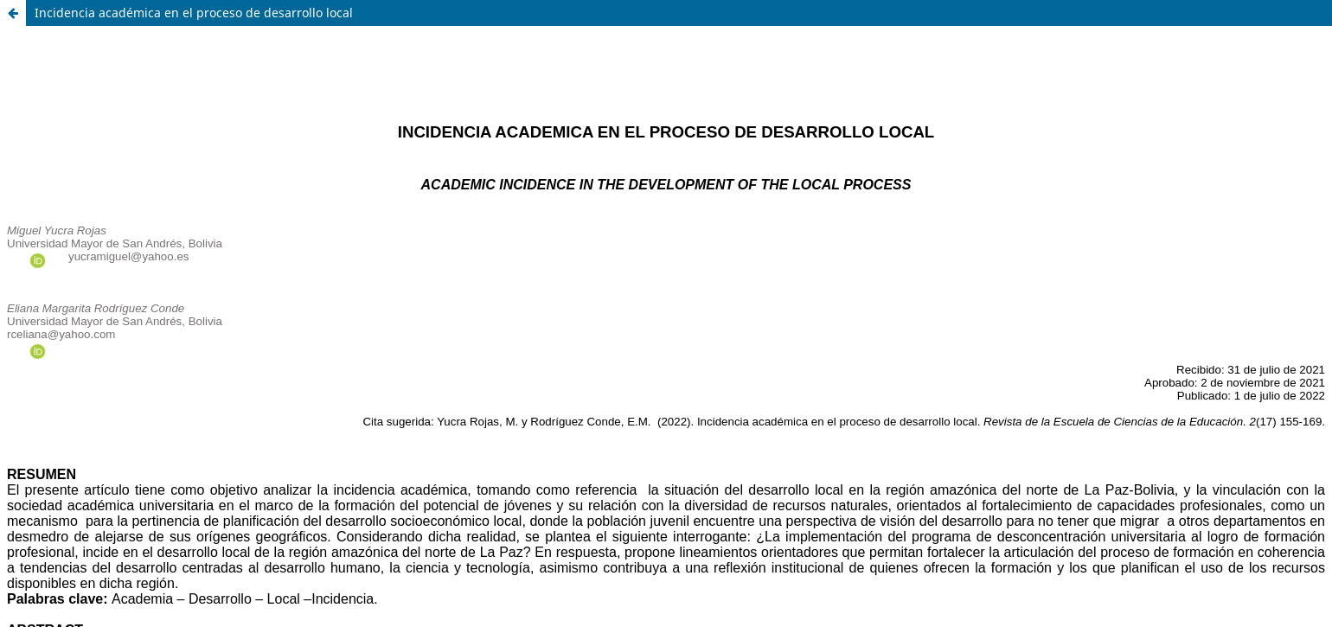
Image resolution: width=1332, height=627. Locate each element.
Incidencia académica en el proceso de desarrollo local (194, 12)
